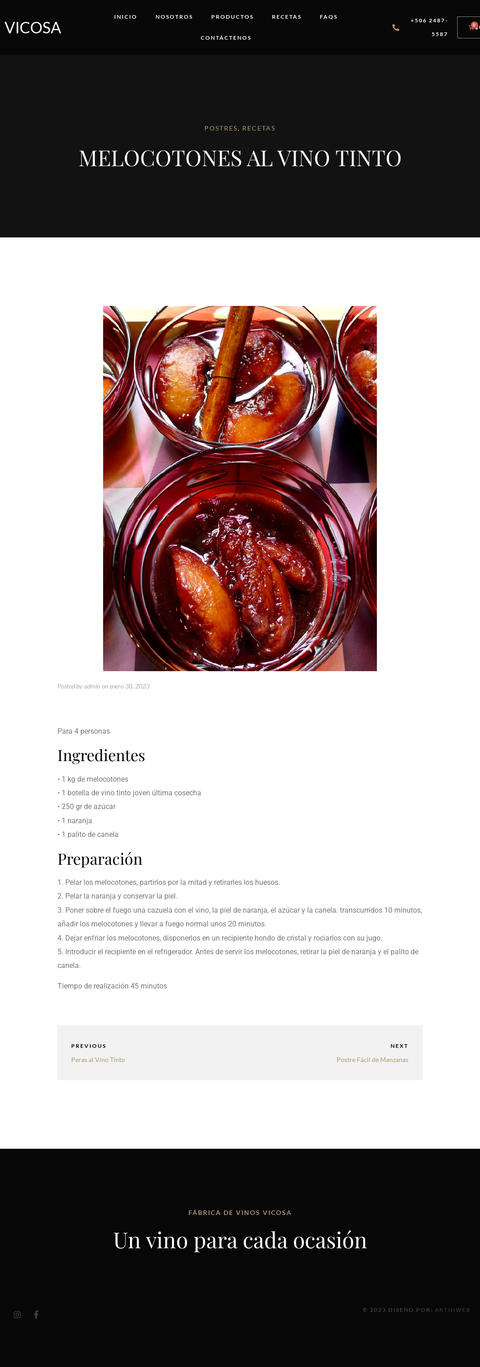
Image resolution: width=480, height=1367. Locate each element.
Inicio (125, 16)
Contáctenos (226, 37)
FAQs (329, 16)
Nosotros (174, 16)
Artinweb (453, 1309)
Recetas (287, 16)
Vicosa (33, 27)
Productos (232, 16)
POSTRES (221, 128)
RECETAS (259, 128)
